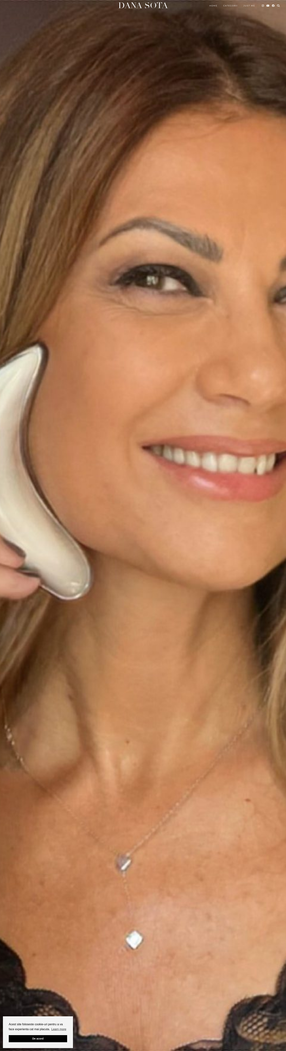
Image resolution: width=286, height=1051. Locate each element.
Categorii (230, 5)
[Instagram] (263, 5)
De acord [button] (38, 1038)
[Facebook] (273, 5)
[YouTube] (268, 5)
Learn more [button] (58, 1029)
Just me (249, 5)
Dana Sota (143, 5)
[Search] (278, 5)
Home (213, 5)
